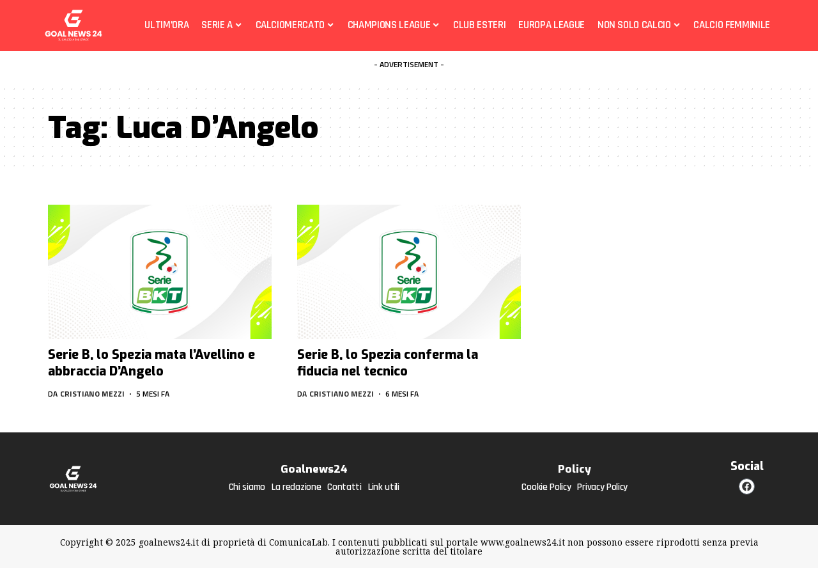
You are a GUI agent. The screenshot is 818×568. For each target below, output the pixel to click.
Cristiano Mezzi (92, 394)
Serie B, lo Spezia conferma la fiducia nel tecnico (387, 363)
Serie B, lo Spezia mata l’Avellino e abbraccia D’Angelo (151, 363)
